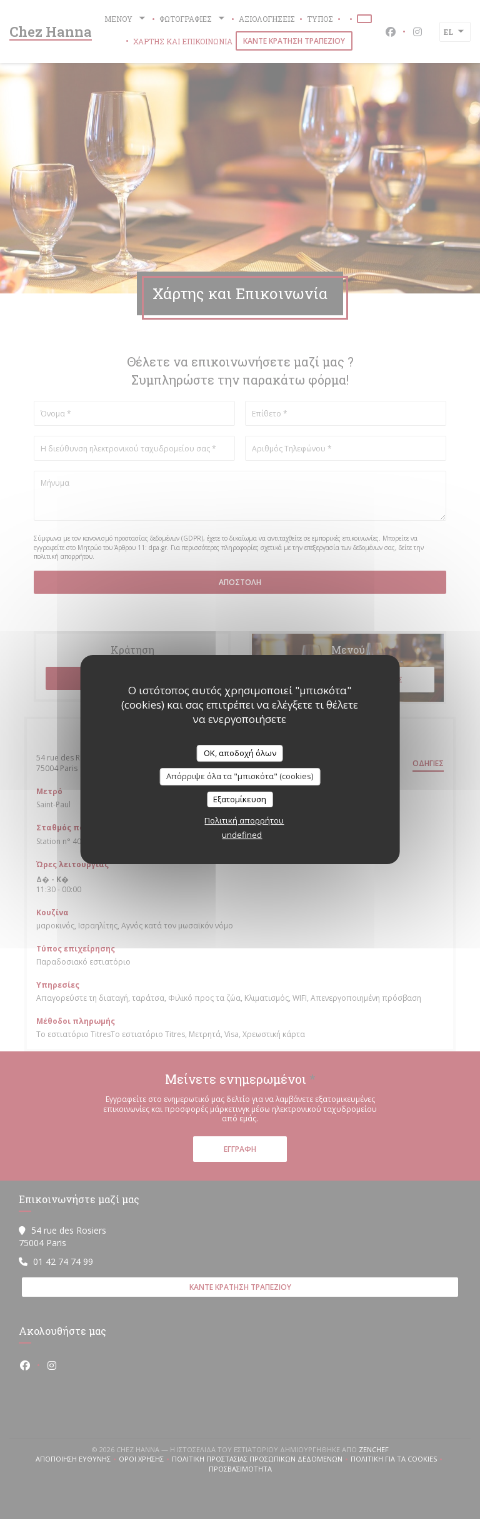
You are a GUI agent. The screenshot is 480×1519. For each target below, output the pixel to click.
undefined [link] (242, 834)
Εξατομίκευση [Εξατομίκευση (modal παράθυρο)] (239, 799)
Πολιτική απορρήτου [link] (244, 820)
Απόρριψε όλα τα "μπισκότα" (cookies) (239, 776)
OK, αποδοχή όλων (240, 753)
